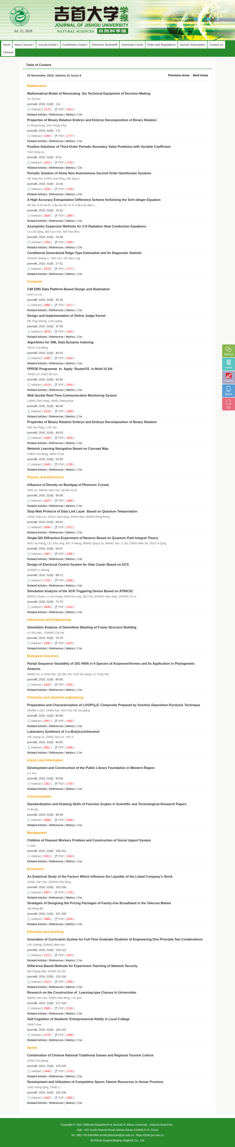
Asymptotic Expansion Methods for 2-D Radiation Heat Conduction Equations (86, 226)
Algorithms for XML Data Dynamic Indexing (60, 342)
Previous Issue (178, 75)
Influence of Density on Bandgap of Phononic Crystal (68, 485)
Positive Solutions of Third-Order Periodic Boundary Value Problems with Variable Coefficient (99, 146)
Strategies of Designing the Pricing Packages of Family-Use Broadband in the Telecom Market (99, 903)
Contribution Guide (75, 44)
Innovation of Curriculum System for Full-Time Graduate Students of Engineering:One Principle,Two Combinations (115, 939)
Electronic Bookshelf (105, 44)
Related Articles (37, 114)
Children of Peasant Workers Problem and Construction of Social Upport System (89, 840)
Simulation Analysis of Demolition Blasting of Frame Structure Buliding (81, 627)
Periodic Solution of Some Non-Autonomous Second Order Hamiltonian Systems (89, 173)
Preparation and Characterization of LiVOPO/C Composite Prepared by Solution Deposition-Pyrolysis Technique (113, 705)
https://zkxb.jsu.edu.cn (150, 1135)
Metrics (70, 114)
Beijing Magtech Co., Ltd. (129, 1140)
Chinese (8, 52)
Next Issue (200, 75)
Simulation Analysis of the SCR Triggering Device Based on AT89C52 (80, 591)
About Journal (24, 44)
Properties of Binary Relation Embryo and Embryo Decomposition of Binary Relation (92, 120)
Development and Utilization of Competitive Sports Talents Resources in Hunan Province (95, 1082)
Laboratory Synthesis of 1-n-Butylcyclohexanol (63, 731)
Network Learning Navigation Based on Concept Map (67, 448)
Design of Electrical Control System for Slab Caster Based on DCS (78, 564)
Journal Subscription (192, 44)
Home (6, 44)
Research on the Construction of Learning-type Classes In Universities (81, 992)
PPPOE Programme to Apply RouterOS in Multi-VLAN (69, 369)
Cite (79, 114)
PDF (61, 109)
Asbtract (36, 109)
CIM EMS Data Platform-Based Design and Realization (68, 289)
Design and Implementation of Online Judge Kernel (66, 315)
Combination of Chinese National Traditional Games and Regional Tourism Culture (90, 1055)
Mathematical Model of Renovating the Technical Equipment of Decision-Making (88, 93)
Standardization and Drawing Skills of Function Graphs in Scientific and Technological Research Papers (107, 804)
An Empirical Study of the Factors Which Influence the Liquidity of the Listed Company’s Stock (100, 876)
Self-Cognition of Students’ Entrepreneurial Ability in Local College (78, 1019)
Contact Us (216, 44)
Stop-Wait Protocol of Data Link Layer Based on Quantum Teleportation (82, 511)
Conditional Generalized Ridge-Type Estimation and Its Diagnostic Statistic (84, 253)
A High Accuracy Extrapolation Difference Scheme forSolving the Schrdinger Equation (94, 200)
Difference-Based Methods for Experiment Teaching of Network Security (82, 966)
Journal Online (48, 44)
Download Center (132, 44)
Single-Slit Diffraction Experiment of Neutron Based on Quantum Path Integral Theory (92, 538)
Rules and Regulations (161, 44)
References (56, 114)
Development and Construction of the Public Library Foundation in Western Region (91, 768)
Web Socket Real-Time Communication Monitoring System (72, 395)
